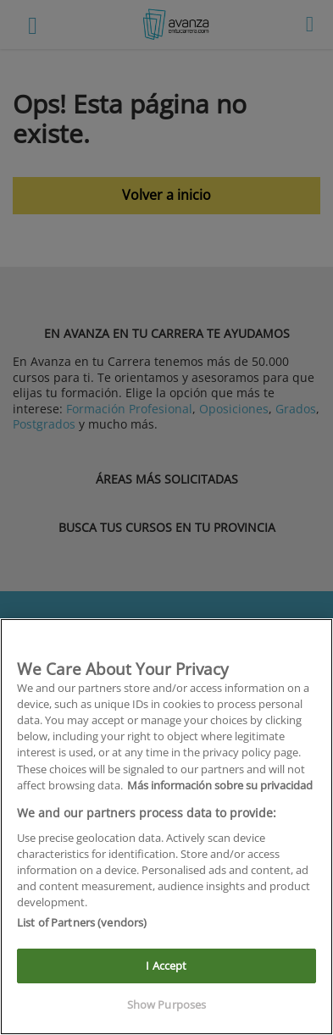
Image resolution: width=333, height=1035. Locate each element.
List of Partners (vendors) (82, 922)
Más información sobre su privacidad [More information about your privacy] (220, 785)
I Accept (166, 965)
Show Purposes (167, 1004)
